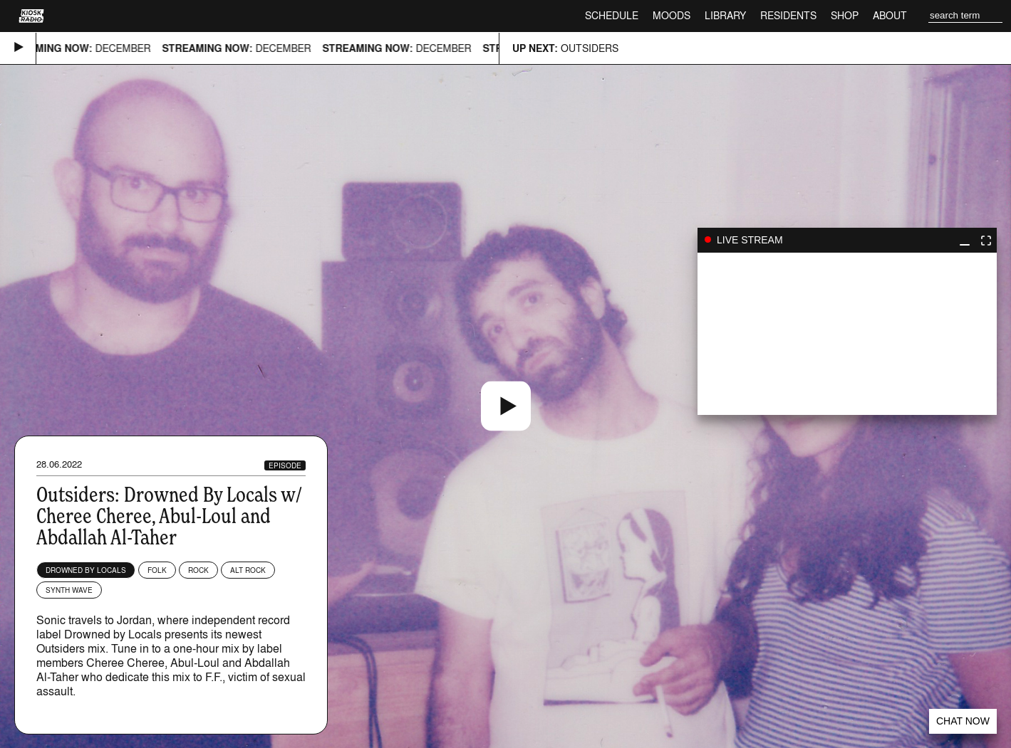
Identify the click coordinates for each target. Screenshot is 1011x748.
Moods (671, 15)
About (890, 15)
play (847, 334)
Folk (157, 570)
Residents (788, 15)
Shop (845, 15)
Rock (198, 570)
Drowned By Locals (86, 570)
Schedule (611, 15)
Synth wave (69, 590)
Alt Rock (248, 570)
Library (725, 15)
